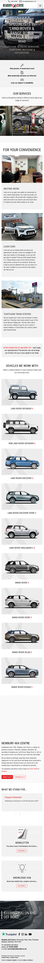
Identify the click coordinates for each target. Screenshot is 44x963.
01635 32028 (14, 1)
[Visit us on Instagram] (22, 935)
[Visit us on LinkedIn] (25, 935)
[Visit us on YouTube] (30, 935)
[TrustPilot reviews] (9, 935)
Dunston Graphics (12, 960)
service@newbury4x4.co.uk (29, 1)
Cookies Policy (14, 957)
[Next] (40, 121)
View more (22, 851)
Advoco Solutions (28, 960)
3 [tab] (24, 814)
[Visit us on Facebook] (18, 935)
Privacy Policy (5, 957)
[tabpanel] (22, 802)
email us (4, 771)
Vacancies (20, 777)
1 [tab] (15, 814)
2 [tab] (20, 814)
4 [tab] (28, 814)
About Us (7, 777)
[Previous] (3, 121)
